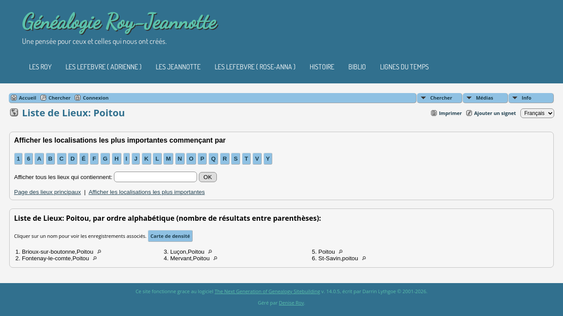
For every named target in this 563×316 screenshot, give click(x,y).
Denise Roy (291, 302)
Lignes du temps (404, 66)
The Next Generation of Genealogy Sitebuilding (267, 291)
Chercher (441, 97)
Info (526, 97)
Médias (484, 97)
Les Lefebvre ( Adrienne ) (104, 66)
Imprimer (450, 113)
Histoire (322, 66)
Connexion (96, 97)
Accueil (27, 97)
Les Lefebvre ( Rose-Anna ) (255, 66)
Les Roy (40, 66)
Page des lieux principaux (47, 192)
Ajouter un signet (495, 113)
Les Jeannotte (178, 66)
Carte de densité (170, 236)
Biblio (357, 66)
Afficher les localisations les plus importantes (146, 192)
